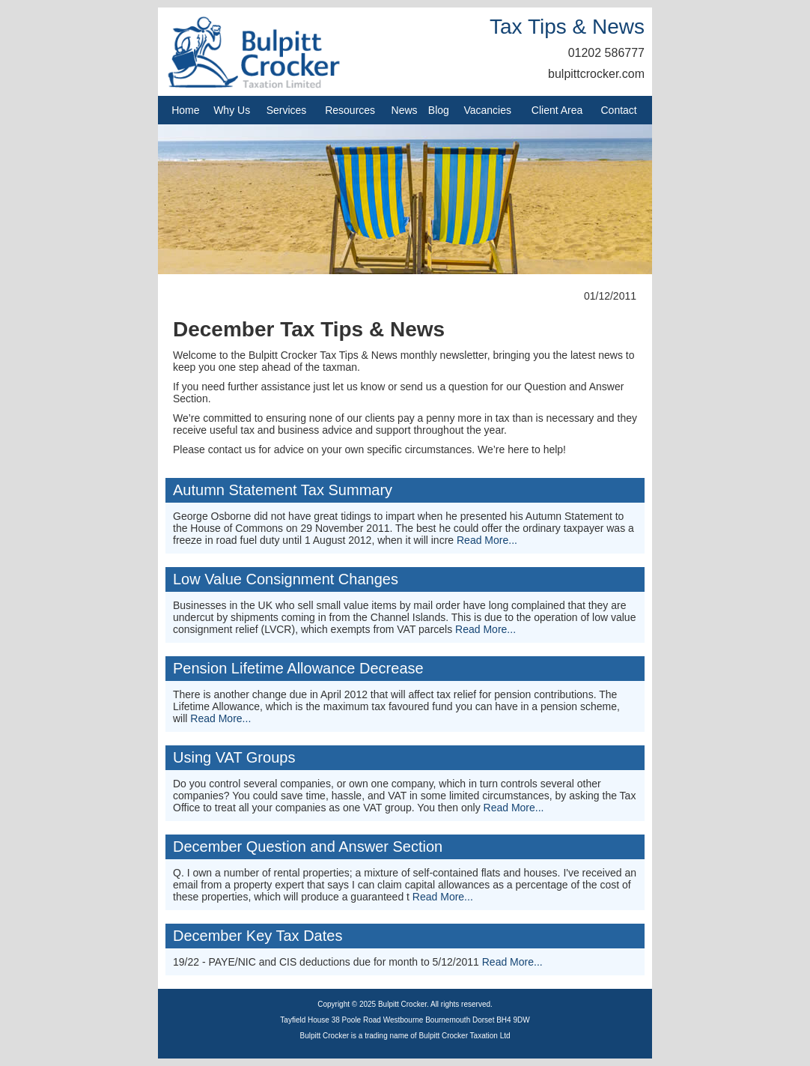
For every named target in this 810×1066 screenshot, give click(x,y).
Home (185, 110)
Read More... (487, 540)
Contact (619, 110)
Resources (350, 110)
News (405, 110)
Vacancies (487, 110)
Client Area (557, 110)
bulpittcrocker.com (596, 73)
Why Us (231, 110)
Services (287, 110)
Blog (438, 110)
